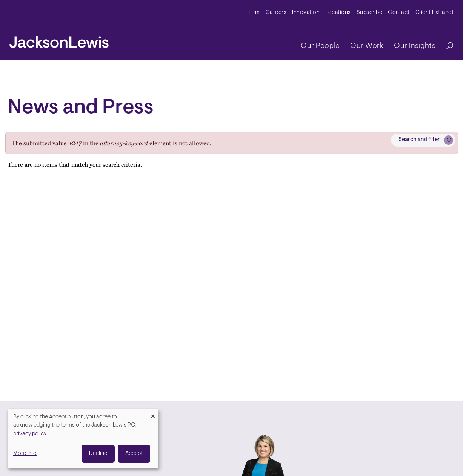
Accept (134, 453)
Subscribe (370, 12)
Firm (254, 12)
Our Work (366, 46)
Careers (276, 12)
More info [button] (25, 453)
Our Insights (414, 46)
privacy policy (29, 434)
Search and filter (419, 140)
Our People (320, 46)
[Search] (446, 46)
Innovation (306, 12)
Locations (338, 12)
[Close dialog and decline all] (152, 413)
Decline (98, 453)
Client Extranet (434, 12)
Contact (399, 12)
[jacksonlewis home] (59, 40)
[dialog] (83, 438)
